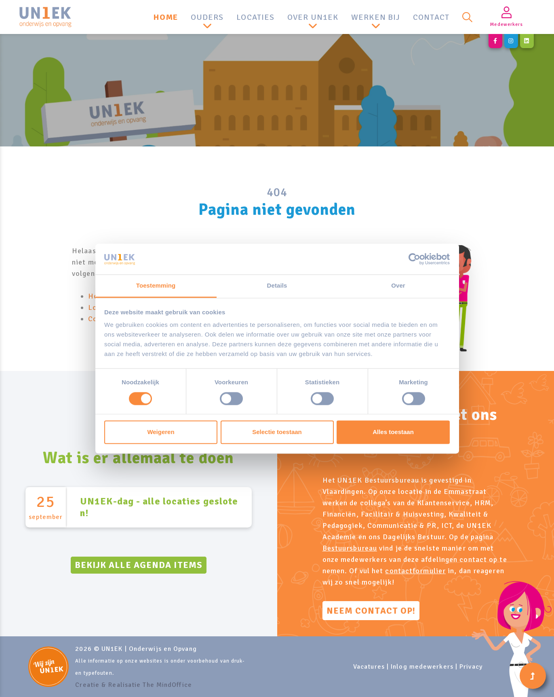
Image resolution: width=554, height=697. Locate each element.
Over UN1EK (312, 17)
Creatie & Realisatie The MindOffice (133, 685)
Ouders (207, 17)
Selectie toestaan (277, 432)
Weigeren (160, 432)
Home (165, 17)
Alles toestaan (393, 432)
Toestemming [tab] (156, 285)
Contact (431, 17)
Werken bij (375, 17)
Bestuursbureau (349, 548)
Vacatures (369, 667)
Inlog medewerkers (422, 667)
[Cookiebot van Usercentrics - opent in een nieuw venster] (414, 259)
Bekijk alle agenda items (138, 564)
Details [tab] (277, 285)
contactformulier (415, 570)
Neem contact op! (371, 610)
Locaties (255, 17)
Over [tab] (398, 285)
